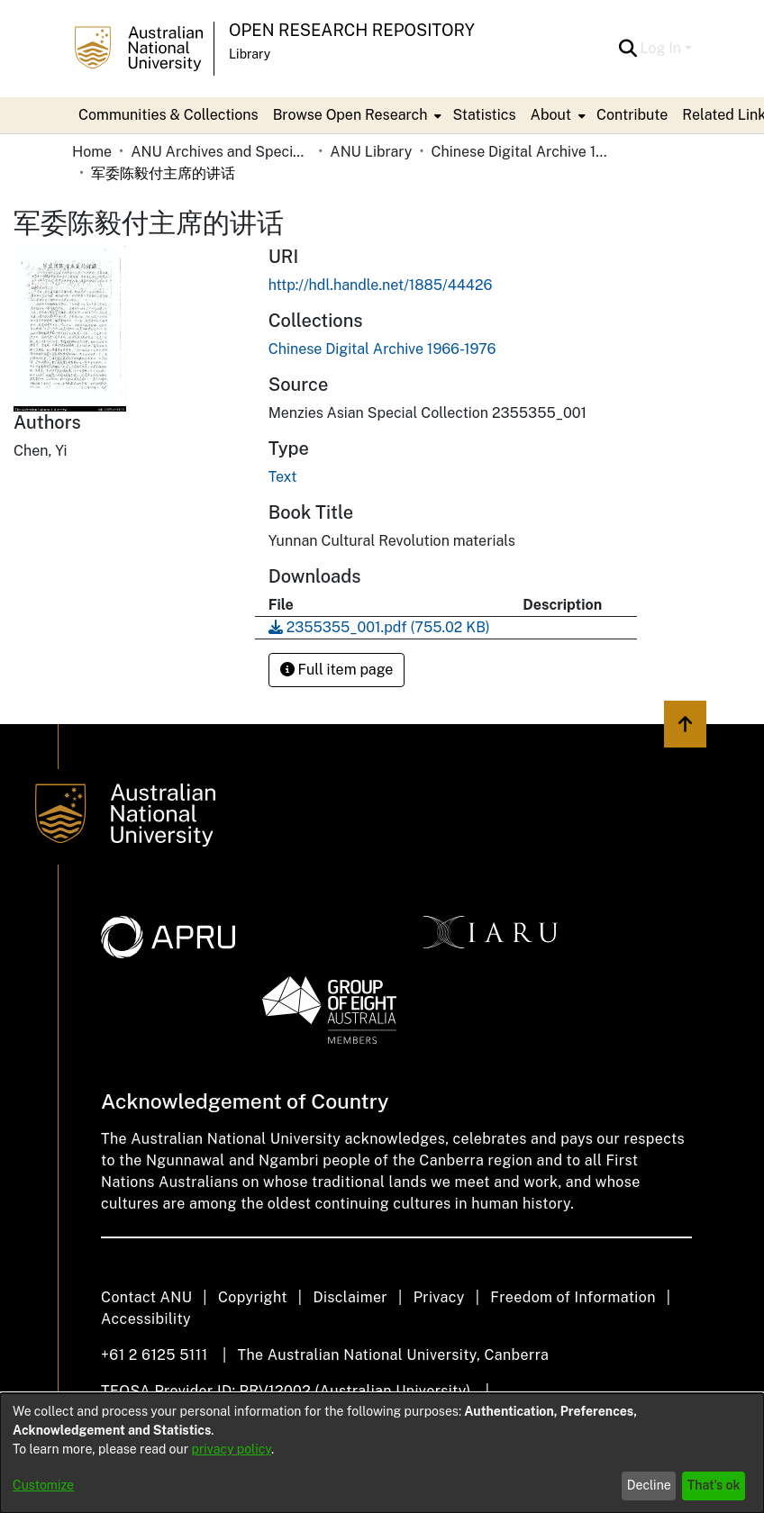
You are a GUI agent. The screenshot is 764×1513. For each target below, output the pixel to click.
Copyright (252, 1297)
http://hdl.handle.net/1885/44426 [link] (380, 285)
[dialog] (382, 1453)
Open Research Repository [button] (352, 30)
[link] (382, 349)
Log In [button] (663, 48)
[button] (628, 48)
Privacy (439, 1297)
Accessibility (146, 1318)
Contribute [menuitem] (632, 114)
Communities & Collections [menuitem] (168, 114)
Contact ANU (146, 1297)
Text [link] (282, 476)
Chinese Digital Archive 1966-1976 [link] (521, 151)
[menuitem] (356, 115)
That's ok (714, 1485)
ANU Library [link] (371, 151)
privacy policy (231, 1449)
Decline (649, 1485)
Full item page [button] (337, 669)
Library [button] (249, 54)
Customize (43, 1485)
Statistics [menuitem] (483, 114)
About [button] (551, 114)
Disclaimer (350, 1297)
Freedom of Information (572, 1297)
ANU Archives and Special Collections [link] (221, 151)
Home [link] (92, 151)
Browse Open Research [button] (350, 114)
